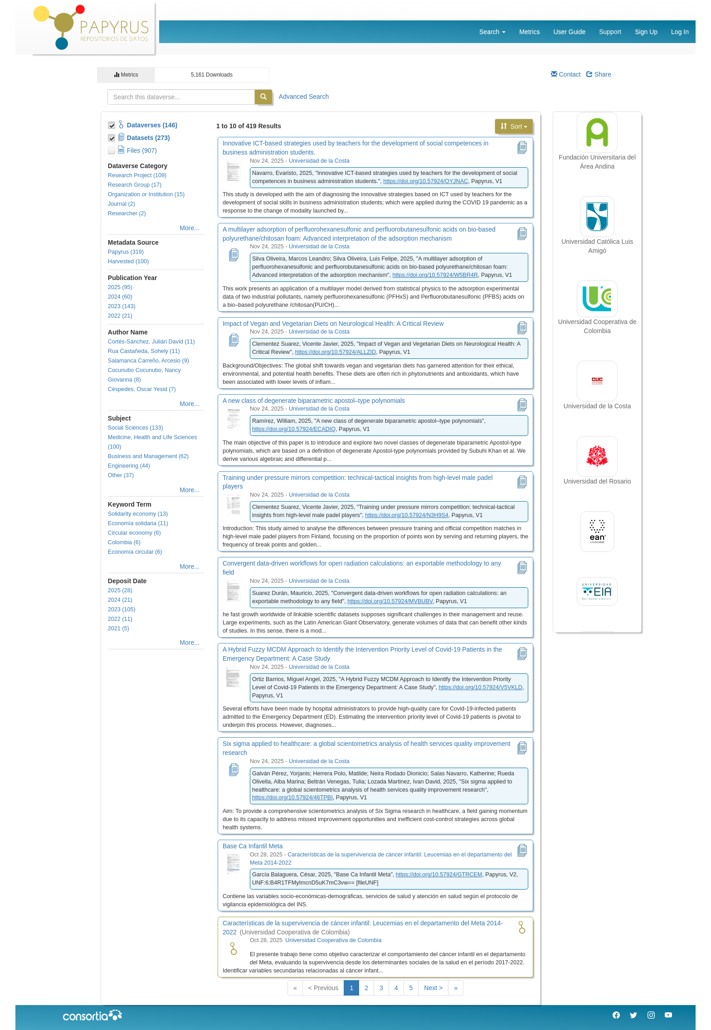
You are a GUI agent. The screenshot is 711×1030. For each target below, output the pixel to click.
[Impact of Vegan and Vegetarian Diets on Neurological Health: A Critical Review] (233, 341)
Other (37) (121, 475)
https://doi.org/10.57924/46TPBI (292, 797)
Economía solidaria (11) (138, 523)
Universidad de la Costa (319, 161)
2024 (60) (120, 297)
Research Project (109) (137, 175)
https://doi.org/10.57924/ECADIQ (294, 429)
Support (610, 31)
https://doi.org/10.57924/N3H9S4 (406, 515)
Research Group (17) (134, 185)
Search (492, 31)
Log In (680, 31)
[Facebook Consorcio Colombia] (616, 1016)
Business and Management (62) (148, 456)
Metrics (529, 31)
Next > (433, 987)
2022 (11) (120, 619)
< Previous (323, 987)
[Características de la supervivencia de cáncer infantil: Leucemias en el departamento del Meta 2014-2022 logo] (233, 949)
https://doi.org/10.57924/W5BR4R (435, 275)
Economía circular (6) (135, 552)
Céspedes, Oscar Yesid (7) (142, 389)
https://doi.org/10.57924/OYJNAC (425, 181)
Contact (566, 74)
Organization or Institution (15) (146, 194)
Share (598, 74)
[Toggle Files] (112, 149)
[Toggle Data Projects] (112, 136)
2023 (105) (122, 609)
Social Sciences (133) (135, 428)
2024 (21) (120, 600)
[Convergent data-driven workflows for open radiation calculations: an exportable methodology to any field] (233, 590)
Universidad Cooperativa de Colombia (333, 940)
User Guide (569, 31)
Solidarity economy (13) (138, 514)
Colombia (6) (124, 542)
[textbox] (181, 97)
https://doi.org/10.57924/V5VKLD (480, 687)
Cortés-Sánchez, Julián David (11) (151, 341)
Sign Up (646, 31)
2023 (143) (122, 306)
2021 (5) (118, 628)
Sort (514, 126)
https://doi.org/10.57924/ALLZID (335, 352)
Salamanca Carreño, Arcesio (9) (148, 361)
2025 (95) (120, 287)
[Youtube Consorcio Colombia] (668, 1016)
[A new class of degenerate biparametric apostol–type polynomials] (233, 418)
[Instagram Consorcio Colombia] (651, 1016)
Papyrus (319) (126, 252)
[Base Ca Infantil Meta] (233, 864)
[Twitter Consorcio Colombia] (633, 1016)
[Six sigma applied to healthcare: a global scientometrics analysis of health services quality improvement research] (233, 770)
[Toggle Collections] (112, 124)
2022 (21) (120, 316)
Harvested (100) (128, 261)
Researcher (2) (127, 213)
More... (190, 228)
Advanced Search (304, 96)
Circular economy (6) (134, 533)
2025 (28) (120, 590)
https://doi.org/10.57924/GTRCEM (439, 874)
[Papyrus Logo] (92, 26)
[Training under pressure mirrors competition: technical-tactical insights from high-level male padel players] (233, 504)
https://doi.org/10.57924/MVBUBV (390, 601)
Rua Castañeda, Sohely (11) (144, 351)
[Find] (263, 97)
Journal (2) (121, 204)
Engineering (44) (129, 466)
